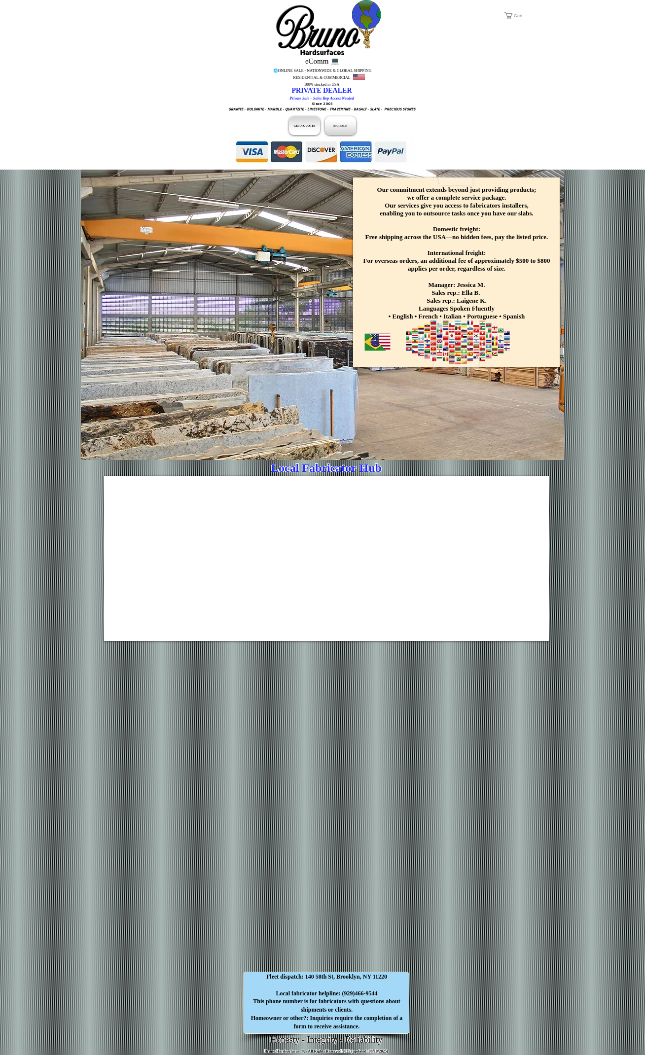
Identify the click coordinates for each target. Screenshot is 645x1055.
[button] (525, 15)
